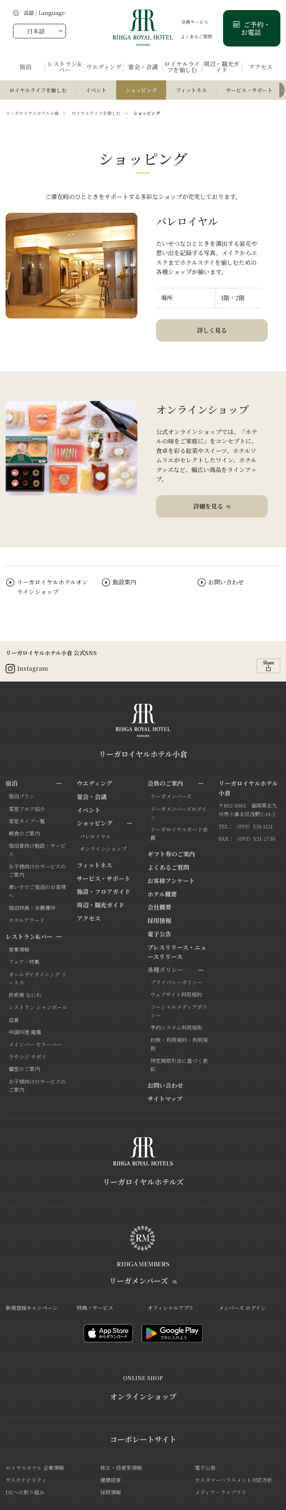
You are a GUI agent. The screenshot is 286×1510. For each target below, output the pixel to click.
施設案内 (124, 582)
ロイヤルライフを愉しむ (38, 90)
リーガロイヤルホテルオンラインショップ (52, 587)
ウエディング (94, 783)
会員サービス (188, 21)
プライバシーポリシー (176, 982)
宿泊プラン (22, 796)
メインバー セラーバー (35, 1044)
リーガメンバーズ (170, 796)
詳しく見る (212, 330)
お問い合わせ (226, 582)
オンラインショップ (103, 848)
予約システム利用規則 (176, 1027)
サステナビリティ (26, 1480)
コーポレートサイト (143, 1439)
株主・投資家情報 (121, 1467)
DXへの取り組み (25, 1492)
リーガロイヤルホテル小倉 (32, 113)
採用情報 (159, 920)
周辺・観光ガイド (100, 905)
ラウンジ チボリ (28, 1056)
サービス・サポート (249, 90)
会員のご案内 (165, 783)
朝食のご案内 (24, 833)
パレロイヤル (95, 836)
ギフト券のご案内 (171, 854)
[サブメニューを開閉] (58, 783)
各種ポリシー (165, 969)
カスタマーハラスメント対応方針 (234, 1480)
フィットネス (191, 90)
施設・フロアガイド (103, 891)
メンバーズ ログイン (242, 1307)
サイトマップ (164, 1098)
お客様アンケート (171, 880)
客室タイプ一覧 (27, 821)
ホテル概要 (162, 894)
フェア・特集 (24, 961)
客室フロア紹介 (27, 808)
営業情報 (19, 949)
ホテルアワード (27, 920)
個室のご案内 (24, 1069)
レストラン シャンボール (38, 1007)
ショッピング (141, 90)
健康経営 (110, 1480)
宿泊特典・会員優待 (32, 907)
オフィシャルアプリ (170, 1307)
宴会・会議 (92, 796)
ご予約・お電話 (256, 28)
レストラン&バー (29, 936)
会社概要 (159, 907)
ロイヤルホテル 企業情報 (35, 1467)
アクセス (89, 918)
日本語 (36, 31)
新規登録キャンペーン (32, 1307)
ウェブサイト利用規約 (176, 994)
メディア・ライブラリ (221, 1492)
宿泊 (12, 783)
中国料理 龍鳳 (25, 1032)
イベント (96, 90)
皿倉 (14, 1019)
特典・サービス (95, 1307)
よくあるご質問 (190, 36)
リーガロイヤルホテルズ (143, 1181)
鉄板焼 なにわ (25, 994)
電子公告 (159, 934)
